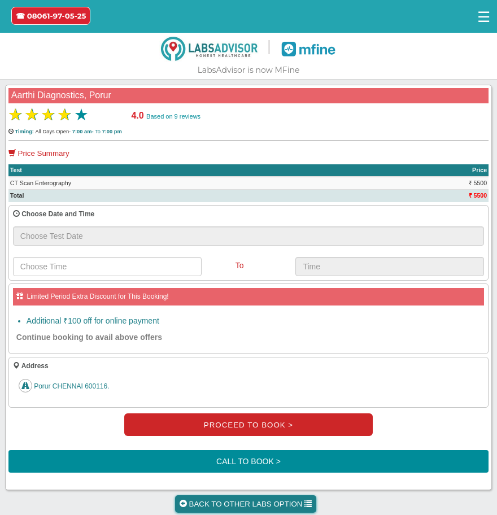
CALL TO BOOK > (248, 461)
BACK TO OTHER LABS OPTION (246, 504)
